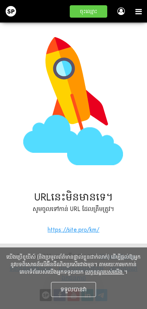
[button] (88, 11)
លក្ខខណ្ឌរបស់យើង (104, 272)
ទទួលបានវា (73, 289)
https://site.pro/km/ (73, 229)
